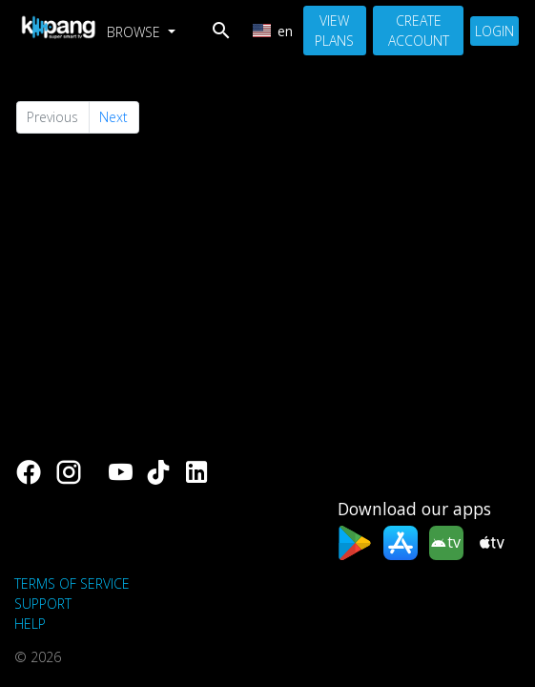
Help (30, 623)
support (43, 603)
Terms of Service (72, 583)
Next (113, 117)
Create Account (418, 30)
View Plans (334, 30)
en (273, 31)
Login (494, 31)
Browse (135, 32)
